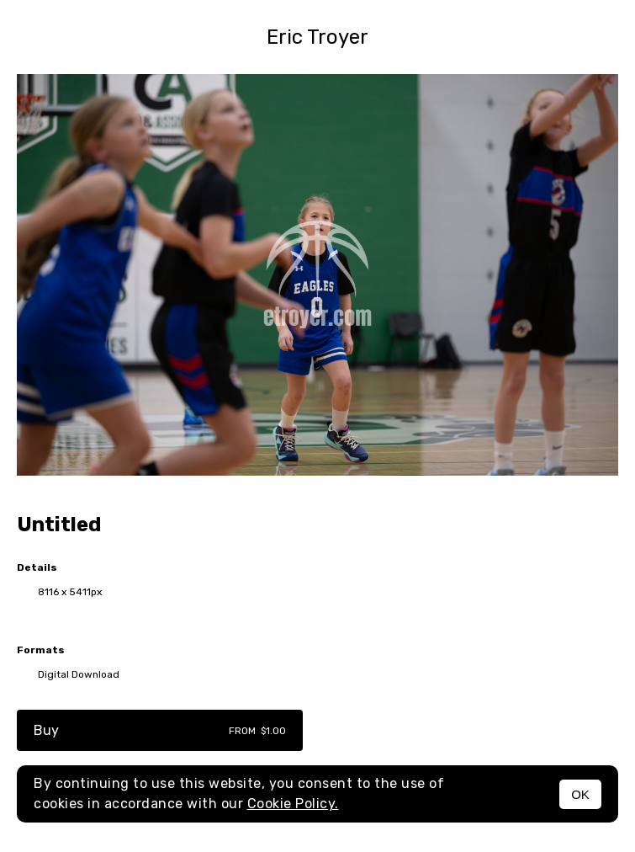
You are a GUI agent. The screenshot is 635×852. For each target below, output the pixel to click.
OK (580, 794)
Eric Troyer (317, 37)
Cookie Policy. (293, 804)
